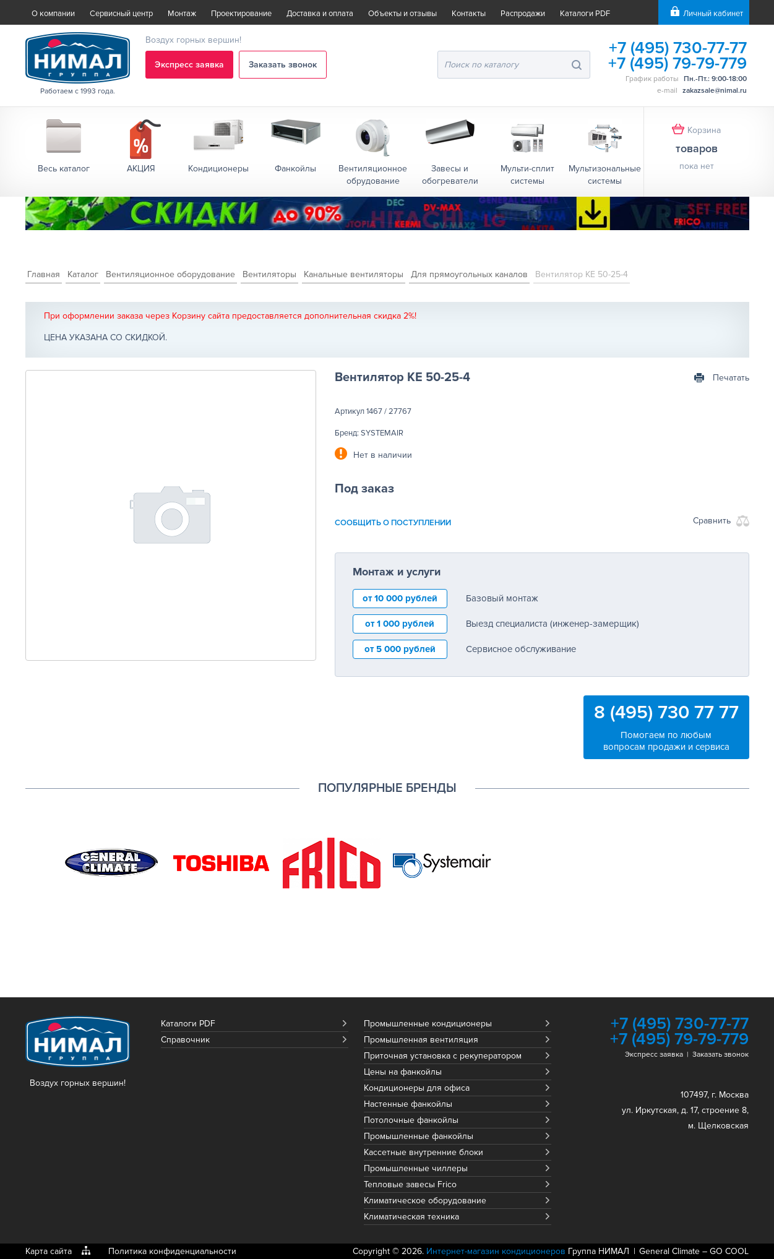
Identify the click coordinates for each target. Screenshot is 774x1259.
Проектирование (241, 14)
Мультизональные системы (605, 174)
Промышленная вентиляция (421, 1039)
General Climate (669, 1251)
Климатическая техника (411, 1216)
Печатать (731, 377)
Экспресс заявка (189, 64)
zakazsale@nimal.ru (714, 90)
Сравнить (712, 520)
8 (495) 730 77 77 (666, 712)
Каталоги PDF (585, 14)
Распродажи (523, 14)
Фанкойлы (295, 168)
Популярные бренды (387, 788)
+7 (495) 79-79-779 (677, 63)
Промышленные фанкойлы (418, 1136)
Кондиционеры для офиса (417, 1088)
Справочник (185, 1039)
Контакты (469, 14)
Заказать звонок (283, 64)
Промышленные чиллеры (416, 1168)
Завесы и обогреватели (450, 174)
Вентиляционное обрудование (372, 174)
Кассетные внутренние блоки (423, 1152)
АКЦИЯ (141, 168)
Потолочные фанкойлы (411, 1120)
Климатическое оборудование (425, 1200)
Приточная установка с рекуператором (443, 1056)
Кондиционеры (218, 168)
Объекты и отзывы (402, 14)
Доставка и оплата (319, 14)
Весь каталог (64, 168)
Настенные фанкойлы (408, 1104)
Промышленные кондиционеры (428, 1023)
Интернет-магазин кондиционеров (495, 1251)
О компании (53, 14)
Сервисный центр (121, 14)
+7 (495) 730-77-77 (678, 48)
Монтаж (182, 14)
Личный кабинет (713, 14)
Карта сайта (48, 1251)
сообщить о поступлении (393, 523)
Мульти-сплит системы (527, 174)
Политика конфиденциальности (172, 1251)
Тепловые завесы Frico (410, 1184)
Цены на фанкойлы (403, 1072)
